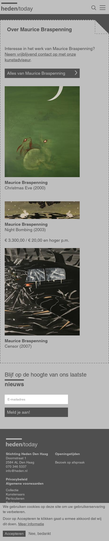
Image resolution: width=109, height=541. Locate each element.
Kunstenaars (15, 494)
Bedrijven (13, 503)
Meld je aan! (18, 412)
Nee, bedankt (40, 534)
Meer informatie (31, 525)
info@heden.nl (16, 471)
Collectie (12, 490)
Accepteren (14, 534)
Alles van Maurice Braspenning (36, 73)
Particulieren (15, 498)
